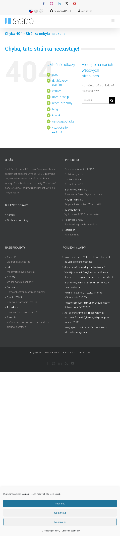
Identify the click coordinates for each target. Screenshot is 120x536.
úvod (55, 74)
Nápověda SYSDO (74, 219)
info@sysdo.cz (36, 352)
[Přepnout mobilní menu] (113, 20)
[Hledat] (112, 100)
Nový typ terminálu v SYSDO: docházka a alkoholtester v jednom (86, 330)
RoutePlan (12, 307)
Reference (70, 230)
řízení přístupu (61, 97)
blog (55, 109)
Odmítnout (60, 512)
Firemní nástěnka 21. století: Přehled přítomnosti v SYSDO (83, 295)
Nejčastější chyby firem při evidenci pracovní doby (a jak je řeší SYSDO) (87, 305)
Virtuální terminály (74, 199)
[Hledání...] (95, 100)
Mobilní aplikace (73, 179)
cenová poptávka (63, 121)
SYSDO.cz (12, 277)
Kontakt (11, 214)
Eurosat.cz (12, 287)
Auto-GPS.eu (13, 257)
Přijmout (60, 503)
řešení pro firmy (62, 103)
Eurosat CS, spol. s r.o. (73, 352)
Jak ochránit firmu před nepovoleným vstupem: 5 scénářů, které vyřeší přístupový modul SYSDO (87, 317)
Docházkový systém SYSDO (79, 169)
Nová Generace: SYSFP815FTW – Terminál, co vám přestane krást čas (87, 259)
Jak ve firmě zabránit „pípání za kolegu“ (85, 267)
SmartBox (12, 317)
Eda (9, 267)
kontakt (57, 115)
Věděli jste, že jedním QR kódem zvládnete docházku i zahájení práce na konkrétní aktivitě (89, 275)
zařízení (57, 91)
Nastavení (60, 522)
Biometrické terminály (76, 189)
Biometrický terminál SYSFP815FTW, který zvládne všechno (87, 285)
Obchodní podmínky (51, 531)
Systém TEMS (14, 297)
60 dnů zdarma (72, 209)
